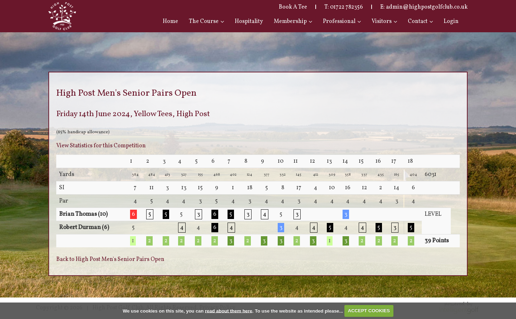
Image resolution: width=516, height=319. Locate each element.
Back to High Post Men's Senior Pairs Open (110, 259)
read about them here (228, 310)
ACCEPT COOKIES (369, 310)
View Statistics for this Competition (101, 146)
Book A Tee (293, 7)
